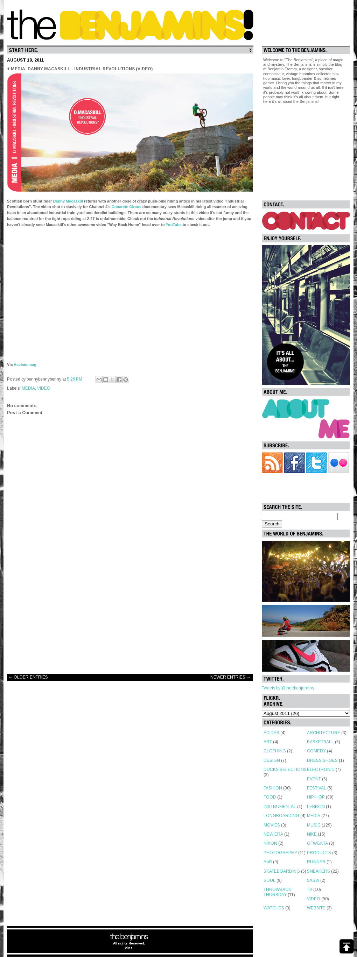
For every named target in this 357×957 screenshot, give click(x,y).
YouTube (173, 224)
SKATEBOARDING (282, 871)
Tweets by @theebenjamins (288, 688)
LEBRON (316, 806)
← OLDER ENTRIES (28, 677)
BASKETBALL (320, 741)
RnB (268, 861)
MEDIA (28, 388)
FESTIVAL (316, 788)
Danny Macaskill (68, 201)
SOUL (269, 880)
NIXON (270, 843)
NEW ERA (273, 834)
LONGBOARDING (281, 815)
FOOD (270, 797)
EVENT (314, 779)
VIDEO (43, 388)
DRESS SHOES (322, 760)
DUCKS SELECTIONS (285, 769)
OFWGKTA (317, 843)
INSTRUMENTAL (280, 806)
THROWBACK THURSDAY (277, 892)
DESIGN (272, 760)
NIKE (312, 834)
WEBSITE (316, 908)
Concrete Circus (126, 207)
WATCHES (274, 908)
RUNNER (316, 861)
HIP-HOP (316, 797)
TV (309, 889)
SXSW (313, 880)
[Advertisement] (130, 612)
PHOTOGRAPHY (280, 852)
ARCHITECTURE (323, 732)
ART (268, 741)
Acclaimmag (25, 364)
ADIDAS (271, 732)
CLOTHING (275, 751)
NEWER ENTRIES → (230, 677)
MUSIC (314, 825)
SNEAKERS (318, 871)
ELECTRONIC (321, 769)
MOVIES (272, 825)
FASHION (273, 788)
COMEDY (316, 751)
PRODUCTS (319, 852)
